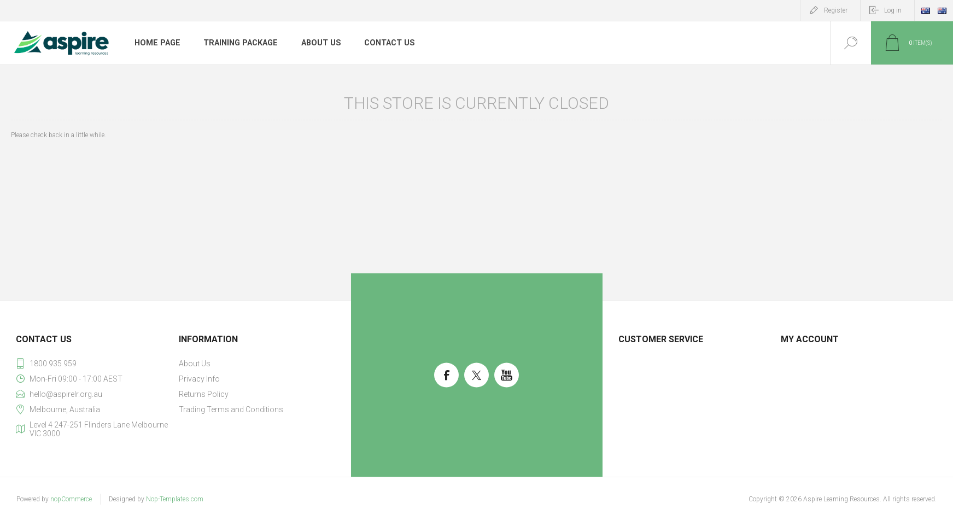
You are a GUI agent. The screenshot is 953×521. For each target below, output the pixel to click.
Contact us (386, 43)
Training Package (239, 43)
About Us (319, 43)
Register (835, 10)
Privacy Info (199, 378)
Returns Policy (204, 394)
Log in (893, 10)
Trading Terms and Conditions (231, 409)
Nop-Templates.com (174, 499)
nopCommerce (71, 499)
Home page (157, 43)
